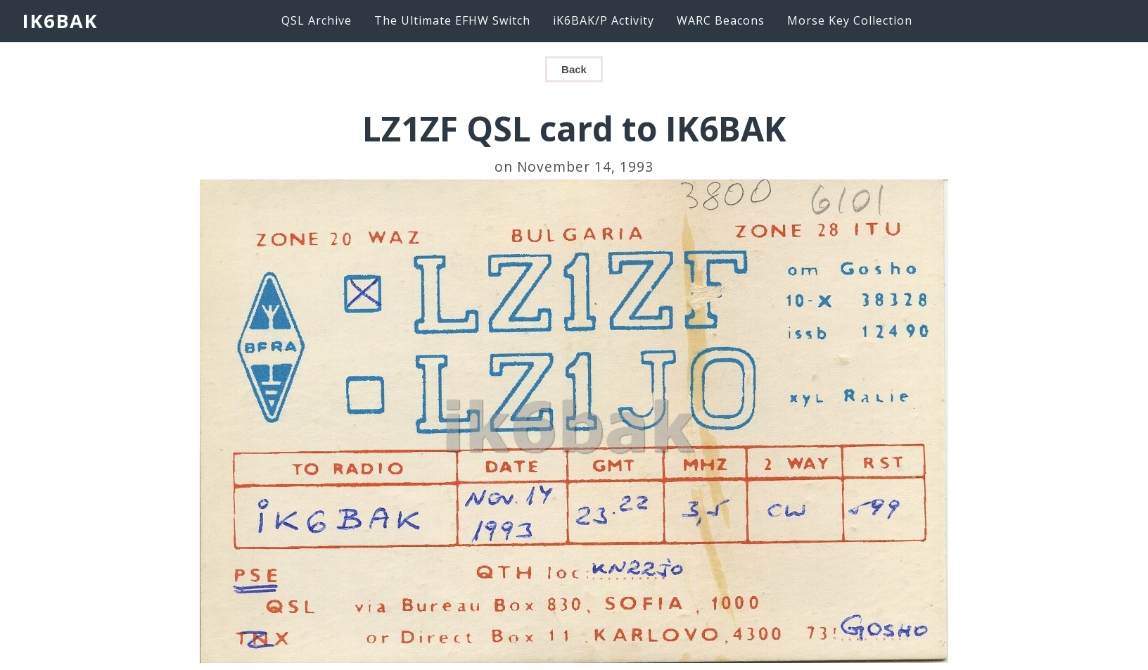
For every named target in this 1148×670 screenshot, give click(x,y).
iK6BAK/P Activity (603, 20)
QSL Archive (316, 20)
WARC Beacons (721, 20)
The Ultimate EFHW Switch (452, 20)
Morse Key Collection (849, 20)
